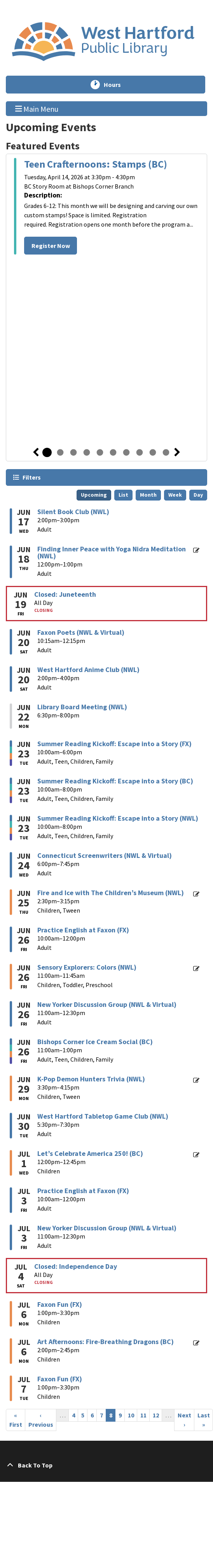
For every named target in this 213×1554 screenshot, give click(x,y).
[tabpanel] (106, 207)
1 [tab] (47, 452)
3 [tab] (73, 452)
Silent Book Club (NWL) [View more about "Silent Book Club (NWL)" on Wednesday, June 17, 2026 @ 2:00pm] (73, 511)
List (123, 494)
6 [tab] (113, 452)
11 (145, 1414)
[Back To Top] (106, 1465)
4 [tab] (86, 452)
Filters (31, 477)
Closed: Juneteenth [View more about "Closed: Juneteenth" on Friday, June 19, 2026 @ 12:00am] (65, 594)
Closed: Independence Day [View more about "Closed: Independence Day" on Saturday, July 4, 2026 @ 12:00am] (75, 1266)
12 (157, 1414)
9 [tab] (152, 452)
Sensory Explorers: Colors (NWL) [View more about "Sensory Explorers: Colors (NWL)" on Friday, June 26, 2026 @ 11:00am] (86, 967)
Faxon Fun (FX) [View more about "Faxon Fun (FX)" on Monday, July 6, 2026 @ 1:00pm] (59, 1304)
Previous (35, 452)
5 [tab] (100, 452)
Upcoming (94, 494)
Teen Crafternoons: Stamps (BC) (95, 164)
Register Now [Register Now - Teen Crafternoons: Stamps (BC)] (50, 245)
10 (132, 1414)
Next (177, 452)
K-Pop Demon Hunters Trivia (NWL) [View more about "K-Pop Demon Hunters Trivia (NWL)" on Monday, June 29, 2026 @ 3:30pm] (91, 1079)
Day (198, 494)
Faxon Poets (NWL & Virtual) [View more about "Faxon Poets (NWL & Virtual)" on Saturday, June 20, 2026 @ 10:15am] (80, 632)
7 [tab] (126, 452)
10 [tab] (166, 452)
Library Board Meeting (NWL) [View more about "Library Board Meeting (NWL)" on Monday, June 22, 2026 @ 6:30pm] (82, 706)
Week (175, 494)
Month (148, 494)
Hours (116, 84)
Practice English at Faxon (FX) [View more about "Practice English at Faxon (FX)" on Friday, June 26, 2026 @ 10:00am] (83, 930)
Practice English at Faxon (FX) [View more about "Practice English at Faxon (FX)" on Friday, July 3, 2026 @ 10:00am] (83, 1190)
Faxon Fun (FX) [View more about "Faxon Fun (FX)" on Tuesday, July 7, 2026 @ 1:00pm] (59, 1379)
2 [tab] (60, 452)
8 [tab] (139, 452)
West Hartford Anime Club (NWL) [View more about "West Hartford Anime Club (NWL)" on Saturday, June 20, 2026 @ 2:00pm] (88, 669)
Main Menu (37, 108)
